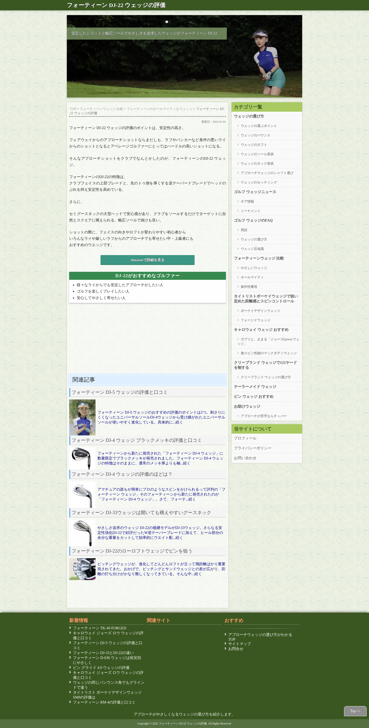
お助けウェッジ (247, 406)
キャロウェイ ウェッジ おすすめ (261, 329)
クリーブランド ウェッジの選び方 (266, 377)
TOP (73, 108)
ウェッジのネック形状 (257, 163)
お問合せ (235, 649)
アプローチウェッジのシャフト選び (267, 173)
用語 (244, 230)
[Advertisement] (147, 340)
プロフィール (245, 438)
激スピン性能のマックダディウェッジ (269, 353)
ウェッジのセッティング (259, 182)
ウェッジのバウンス (255, 135)
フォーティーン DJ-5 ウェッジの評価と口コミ (107, 645)
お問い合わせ (245, 458)
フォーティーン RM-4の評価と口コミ (105, 702)
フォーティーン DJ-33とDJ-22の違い (104, 653)
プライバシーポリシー (253, 448)
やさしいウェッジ (254, 267)
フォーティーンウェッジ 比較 (101, 108)
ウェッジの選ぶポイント (259, 125)
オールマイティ (252, 277)
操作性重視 (249, 286)
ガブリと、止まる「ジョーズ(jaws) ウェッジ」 (268, 341)
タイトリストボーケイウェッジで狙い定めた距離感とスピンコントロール (266, 298)
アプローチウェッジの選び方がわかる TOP (260, 637)
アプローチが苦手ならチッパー (264, 416)
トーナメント (251, 210)
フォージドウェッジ (255, 320)
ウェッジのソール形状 (257, 154)
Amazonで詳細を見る (147, 260)
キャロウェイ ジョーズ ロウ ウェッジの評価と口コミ (108, 635)
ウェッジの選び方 (249, 116)
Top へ (355, 711)
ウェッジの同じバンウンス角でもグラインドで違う (108, 684)
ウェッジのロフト (254, 144)
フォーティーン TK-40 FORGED (100, 628)
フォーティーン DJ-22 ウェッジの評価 (116, 5)
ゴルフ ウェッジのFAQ (253, 220)
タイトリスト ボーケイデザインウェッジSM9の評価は (107, 694)
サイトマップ (239, 644)
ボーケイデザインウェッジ (260, 310)
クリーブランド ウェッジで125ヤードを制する (265, 365)
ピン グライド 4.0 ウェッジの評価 (102, 667)
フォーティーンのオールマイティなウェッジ (160, 108)
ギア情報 (247, 201)
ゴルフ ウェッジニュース (255, 192)
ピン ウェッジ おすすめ (253, 396)
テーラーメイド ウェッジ (255, 386)
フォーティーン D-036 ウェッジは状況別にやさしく (107, 660)
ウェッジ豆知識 (252, 248)
